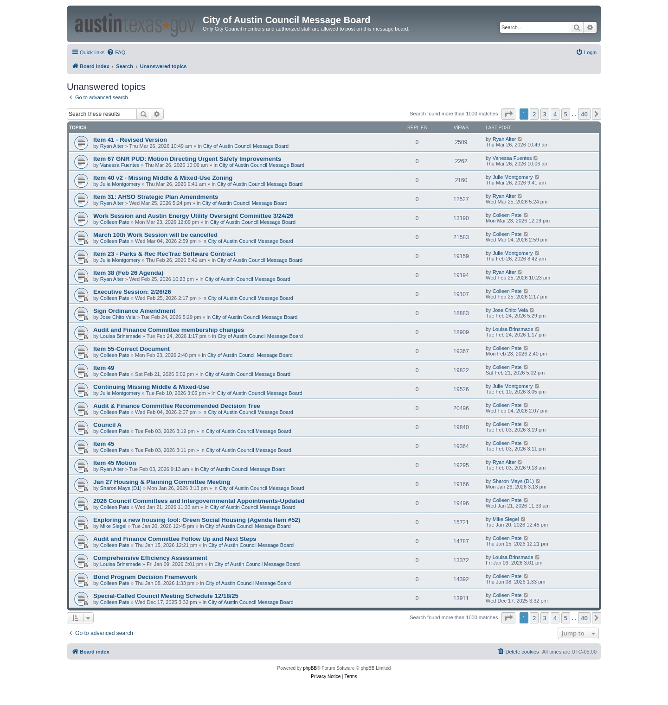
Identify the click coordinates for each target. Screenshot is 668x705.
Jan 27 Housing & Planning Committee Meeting (161, 481)
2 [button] (534, 114)
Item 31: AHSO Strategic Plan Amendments (155, 196)
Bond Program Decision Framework (145, 576)
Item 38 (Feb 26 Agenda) (128, 272)
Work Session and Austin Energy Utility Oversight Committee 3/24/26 (193, 215)
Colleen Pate (114, 222)
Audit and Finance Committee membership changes (168, 329)
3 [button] (544, 114)
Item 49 (103, 367)
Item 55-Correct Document (131, 348)
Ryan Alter (112, 146)
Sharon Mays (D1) (120, 488)
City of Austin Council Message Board (246, 146)
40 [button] (584, 114)
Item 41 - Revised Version (130, 139)
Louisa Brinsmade (120, 336)
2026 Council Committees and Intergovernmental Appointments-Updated (198, 500)
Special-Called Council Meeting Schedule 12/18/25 (165, 595)
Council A (107, 424)
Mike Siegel (113, 526)
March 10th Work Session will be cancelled (155, 234)
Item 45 (103, 443)
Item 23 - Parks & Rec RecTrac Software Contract (164, 253)
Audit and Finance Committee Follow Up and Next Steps (175, 538)
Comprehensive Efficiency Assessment (150, 557)
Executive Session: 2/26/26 (132, 291)
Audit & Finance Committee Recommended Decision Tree (176, 405)
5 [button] (565, 114)
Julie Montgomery (120, 184)
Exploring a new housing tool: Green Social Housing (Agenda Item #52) (196, 519)
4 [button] (555, 114)
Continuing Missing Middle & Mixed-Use (151, 386)
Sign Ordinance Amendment (134, 310)
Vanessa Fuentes (120, 165)
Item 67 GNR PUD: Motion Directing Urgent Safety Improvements (187, 158)
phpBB (310, 668)
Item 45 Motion (114, 462)
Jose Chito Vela (117, 317)
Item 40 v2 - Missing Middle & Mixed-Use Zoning (162, 177)
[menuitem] (116, 52)
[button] (508, 114)
